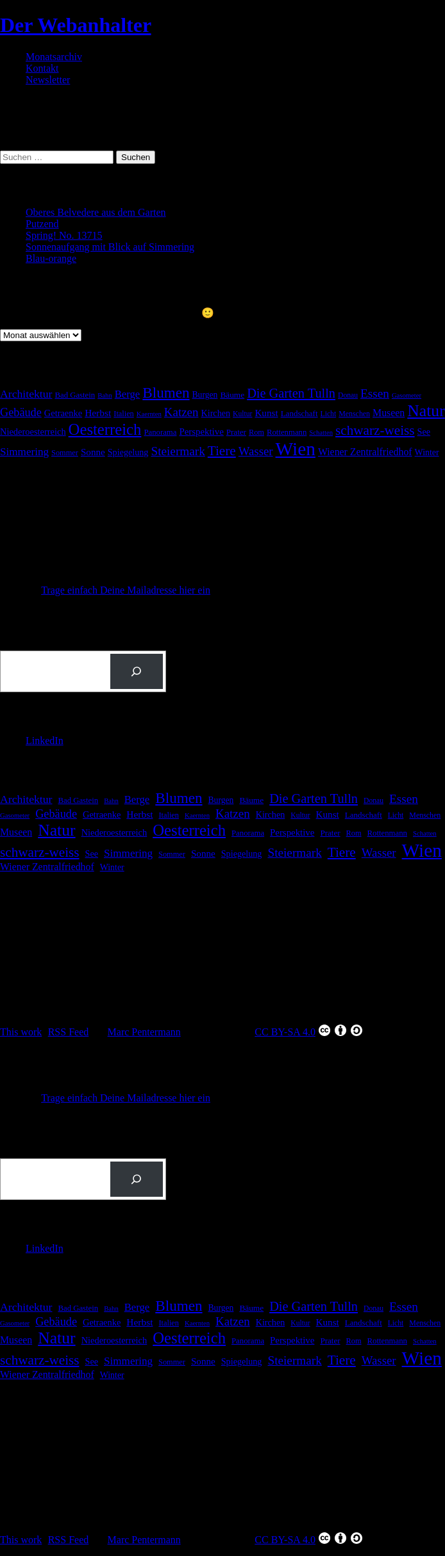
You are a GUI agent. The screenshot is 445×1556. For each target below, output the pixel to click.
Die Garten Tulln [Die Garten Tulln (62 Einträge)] (291, 393)
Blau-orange (51, 258)
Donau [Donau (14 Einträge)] (348, 395)
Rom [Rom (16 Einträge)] (256, 432)
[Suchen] (136, 672)
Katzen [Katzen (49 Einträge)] (181, 412)
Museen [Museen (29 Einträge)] (389, 412)
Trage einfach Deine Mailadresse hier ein (125, 590)
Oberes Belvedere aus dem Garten (96, 212)
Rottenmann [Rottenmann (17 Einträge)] (286, 432)
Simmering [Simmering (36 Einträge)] (24, 452)
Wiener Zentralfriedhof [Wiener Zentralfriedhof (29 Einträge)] (365, 451)
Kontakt (42, 68)
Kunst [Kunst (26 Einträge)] (266, 412)
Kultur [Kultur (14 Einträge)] (242, 414)
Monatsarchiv (54, 56)
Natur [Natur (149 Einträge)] (425, 410)
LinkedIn (44, 740)
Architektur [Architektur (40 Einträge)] (26, 393)
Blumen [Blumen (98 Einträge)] (165, 392)
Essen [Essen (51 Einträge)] (374, 393)
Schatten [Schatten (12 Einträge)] (321, 432)
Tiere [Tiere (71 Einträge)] (222, 450)
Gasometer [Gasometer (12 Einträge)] (406, 395)
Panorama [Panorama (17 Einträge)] (160, 432)
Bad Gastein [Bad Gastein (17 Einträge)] (75, 395)
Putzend (42, 223)
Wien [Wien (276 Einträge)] (295, 449)
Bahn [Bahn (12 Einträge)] (104, 395)
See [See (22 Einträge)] (423, 431)
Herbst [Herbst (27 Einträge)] (98, 412)
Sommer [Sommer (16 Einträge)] (64, 452)
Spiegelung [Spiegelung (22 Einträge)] (128, 452)
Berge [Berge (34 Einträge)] (127, 394)
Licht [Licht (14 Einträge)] (329, 414)
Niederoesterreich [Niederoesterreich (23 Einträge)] (33, 431)
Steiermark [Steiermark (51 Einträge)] (178, 451)
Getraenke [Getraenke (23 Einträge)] (63, 413)
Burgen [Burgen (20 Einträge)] (205, 395)
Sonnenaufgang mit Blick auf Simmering (110, 246)
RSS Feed (68, 1031)
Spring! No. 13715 (64, 235)
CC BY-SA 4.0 (309, 1030)
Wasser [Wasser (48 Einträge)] (256, 451)
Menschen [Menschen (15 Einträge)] (354, 413)
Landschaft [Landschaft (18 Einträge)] (299, 413)
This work (21, 1031)
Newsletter (48, 79)
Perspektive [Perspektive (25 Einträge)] (201, 431)
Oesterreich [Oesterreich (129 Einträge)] (105, 429)
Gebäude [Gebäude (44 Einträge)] (21, 412)
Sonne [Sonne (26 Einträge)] (93, 451)
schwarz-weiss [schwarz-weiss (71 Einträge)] (375, 430)
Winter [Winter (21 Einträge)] (427, 452)
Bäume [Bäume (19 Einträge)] (232, 395)
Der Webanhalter (75, 24)
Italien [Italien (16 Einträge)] (123, 413)
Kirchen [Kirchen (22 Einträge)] (215, 413)
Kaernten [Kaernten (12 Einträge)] (149, 413)
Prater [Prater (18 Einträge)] (236, 432)
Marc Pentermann (144, 1031)
